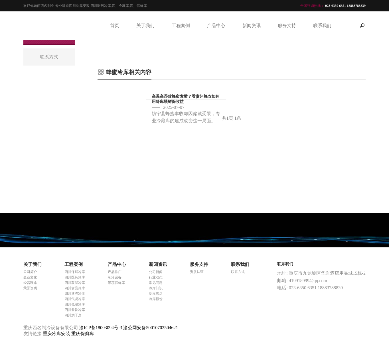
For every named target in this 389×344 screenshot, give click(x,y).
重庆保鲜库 (82, 333)
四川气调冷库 (74, 299)
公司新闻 (156, 272)
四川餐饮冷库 (74, 310)
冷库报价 (156, 299)
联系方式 (238, 272)
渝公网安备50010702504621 (150, 327)
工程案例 (181, 25)
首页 (114, 25)
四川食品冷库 (74, 288)
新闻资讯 (251, 25)
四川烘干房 (73, 315)
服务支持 (287, 25)
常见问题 (156, 283)
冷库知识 (156, 288)
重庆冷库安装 (57, 333)
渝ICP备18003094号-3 (100, 327)
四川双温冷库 (74, 283)
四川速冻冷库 (74, 294)
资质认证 (197, 272)
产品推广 (114, 272)
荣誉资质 (30, 288)
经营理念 (30, 283)
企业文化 (30, 277)
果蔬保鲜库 (116, 283)
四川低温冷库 (74, 304)
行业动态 (156, 277)
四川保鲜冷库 (74, 272)
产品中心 (216, 25)
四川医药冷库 (74, 277)
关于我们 (145, 25)
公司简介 (30, 272)
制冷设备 (114, 277)
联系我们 (322, 25)
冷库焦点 (156, 294)
